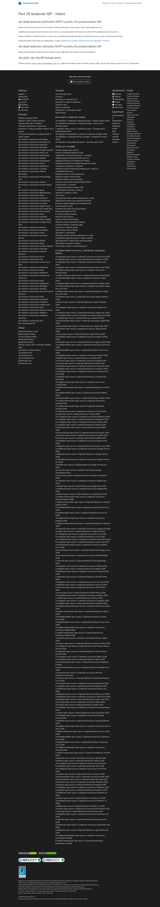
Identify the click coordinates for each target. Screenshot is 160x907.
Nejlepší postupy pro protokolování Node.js (72, 161)
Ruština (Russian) (133, 148)
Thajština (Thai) (132, 157)
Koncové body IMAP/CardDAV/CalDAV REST (73, 182)
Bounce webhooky (62, 107)
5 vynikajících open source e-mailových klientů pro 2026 (82, 313)
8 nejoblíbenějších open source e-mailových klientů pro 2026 (81, 351)
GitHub (116, 97)
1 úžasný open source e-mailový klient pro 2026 (80, 334)
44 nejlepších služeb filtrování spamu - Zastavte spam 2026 (79, 142)
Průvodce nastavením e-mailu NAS (32, 126)
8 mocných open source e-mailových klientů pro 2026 (80, 363)
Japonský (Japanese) (134, 134)
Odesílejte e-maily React (65, 233)
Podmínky (116, 126)
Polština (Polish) (132, 141)
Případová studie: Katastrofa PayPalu (70, 222)
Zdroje (21, 327)
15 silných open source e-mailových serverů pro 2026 (82, 809)
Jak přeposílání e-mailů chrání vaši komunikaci (73, 241)
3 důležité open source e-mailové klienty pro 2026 (81, 466)
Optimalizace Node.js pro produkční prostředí (73, 201)
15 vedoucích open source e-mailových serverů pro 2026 (82, 529)
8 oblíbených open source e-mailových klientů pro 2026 (82, 694)
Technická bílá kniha (63, 94)
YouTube (117, 105)
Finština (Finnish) (133, 108)
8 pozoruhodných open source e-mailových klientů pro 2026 (82, 433)
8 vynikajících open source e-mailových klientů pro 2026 (81, 419)
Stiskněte (116, 139)
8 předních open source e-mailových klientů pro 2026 (82, 643)
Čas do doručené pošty (27, 337)
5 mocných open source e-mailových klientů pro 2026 (79, 705)
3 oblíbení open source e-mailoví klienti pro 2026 (80, 798)
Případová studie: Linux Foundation (69, 179)
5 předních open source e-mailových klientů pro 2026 (80, 303)
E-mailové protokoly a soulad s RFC (69, 187)
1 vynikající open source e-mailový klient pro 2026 (79, 318)
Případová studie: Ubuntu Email (67, 177)
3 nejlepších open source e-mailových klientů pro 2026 (81, 790)
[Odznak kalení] (22, 872)
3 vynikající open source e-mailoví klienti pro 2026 (80, 774)
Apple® (21, 94)
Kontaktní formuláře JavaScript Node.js (70, 209)
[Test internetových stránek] (29, 860)
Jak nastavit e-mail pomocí (33, 139)
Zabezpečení (117, 121)
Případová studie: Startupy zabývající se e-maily (74, 235)
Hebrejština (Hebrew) (131, 118)
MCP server (60, 195)
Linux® (22, 102)
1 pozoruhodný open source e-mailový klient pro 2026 (81, 326)
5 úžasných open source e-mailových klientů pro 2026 (80, 562)
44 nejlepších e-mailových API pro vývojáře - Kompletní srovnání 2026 (81, 138)
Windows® (23, 97)
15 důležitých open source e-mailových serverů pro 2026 (81, 355)
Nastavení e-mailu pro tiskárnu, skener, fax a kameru (36, 130)
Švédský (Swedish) (133, 155)
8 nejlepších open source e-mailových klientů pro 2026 (81, 259)
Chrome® (23, 107)
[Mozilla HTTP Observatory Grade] (47, 853)
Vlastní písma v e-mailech (65, 185)
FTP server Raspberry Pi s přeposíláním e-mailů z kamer (35, 135)
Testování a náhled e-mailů (66, 193)
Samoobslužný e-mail (64, 206)
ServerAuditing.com (26, 358)
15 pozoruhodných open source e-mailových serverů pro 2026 (82, 322)
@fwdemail (118, 99)
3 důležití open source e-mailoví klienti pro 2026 (78, 358)
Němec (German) (133, 115)
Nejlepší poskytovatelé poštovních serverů (72, 158)
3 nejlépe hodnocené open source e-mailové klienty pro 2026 (82, 732)
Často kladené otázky (133, 3)
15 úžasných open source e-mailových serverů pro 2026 (80, 330)
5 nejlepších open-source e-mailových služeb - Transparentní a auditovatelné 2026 (80, 130)
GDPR (114, 129)
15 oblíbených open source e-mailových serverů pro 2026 (82, 450)
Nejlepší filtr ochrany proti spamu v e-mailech (73, 155)
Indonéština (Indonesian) (131, 128)
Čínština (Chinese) (133, 96)
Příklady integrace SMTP (28, 118)
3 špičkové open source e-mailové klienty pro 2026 (81, 494)
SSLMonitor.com (24, 363)
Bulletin (116, 94)
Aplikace (22, 90)
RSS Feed (117, 107)
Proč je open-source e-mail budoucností (71, 246)
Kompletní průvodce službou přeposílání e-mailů (74, 198)
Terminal (23, 110)
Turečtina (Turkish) (133, 159)
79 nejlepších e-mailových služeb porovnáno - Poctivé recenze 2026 (82, 121)
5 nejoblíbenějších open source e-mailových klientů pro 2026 (82, 283)
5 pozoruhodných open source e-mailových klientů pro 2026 (81, 779)
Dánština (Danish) (133, 101)
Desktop (23, 105)
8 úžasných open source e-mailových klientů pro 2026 (80, 438)
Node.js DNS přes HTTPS (65, 211)
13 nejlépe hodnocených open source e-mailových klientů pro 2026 (79, 407)
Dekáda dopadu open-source (66, 150)
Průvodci (22, 114)
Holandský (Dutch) (133, 103)
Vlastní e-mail (61, 105)
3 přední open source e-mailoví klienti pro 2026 (77, 414)
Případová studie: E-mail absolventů (69, 174)
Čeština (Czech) (132, 99)
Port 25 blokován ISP (26, 323)
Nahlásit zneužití (115, 135)
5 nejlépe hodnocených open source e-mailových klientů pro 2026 (81, 292)
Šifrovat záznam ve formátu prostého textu (34, 346)
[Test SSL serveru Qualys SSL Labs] (27, 853)
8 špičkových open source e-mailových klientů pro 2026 (81, 831)
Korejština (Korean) (133, 136)
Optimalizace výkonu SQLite (66, 230)
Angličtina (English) (133, 106)
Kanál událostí (118, 115)
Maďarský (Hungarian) (131, 123)
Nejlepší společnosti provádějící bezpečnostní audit (75, 163)
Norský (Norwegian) (134, 138)
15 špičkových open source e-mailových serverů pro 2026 (81, 490)
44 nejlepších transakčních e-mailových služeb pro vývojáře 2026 (81, 134)
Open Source (60, 113)
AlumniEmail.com (25, 353)
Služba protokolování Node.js (67, 219)
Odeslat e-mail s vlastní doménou (31, 121)
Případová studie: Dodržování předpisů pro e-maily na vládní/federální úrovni (76, 170)
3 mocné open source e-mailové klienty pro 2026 (81, 476)
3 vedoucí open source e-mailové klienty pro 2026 (80, 531)
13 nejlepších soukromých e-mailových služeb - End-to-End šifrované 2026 (79, 124)
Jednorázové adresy (26, 339)
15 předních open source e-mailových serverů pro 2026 (81, 298)
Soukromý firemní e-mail (28, 331)
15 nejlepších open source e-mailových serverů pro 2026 (82, 257)
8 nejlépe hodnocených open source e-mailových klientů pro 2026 (82, 388)
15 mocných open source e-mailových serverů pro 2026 (80, 361)
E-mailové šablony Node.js (66, 214)
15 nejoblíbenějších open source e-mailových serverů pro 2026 (80, 279)
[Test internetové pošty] (53, 860)
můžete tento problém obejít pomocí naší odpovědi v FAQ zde (85, 41)
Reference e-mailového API (66, 99)
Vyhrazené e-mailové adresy (29, 350)
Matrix (116, 102)
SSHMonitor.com (25, 361)
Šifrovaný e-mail (108, 3)
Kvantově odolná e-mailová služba (69, 225)
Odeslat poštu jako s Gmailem (30, 123)
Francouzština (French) (131, 111)
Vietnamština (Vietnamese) (131, 167)
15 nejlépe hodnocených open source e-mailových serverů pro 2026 (80, 271)
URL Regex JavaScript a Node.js (68, 243)
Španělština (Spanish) (131, 151)
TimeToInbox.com (25, 355)
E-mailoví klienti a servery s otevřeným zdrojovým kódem (80, 252)
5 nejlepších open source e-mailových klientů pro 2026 (82, 342)
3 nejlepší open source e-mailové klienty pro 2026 (80, 486)
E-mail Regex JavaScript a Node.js (68, 190)
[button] (17, 13)
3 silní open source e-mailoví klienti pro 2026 (79, 811)
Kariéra (115, 142)
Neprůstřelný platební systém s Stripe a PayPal (74, 238)
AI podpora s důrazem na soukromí (69, 166)
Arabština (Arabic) (133, 94)
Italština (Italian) (132, 131)
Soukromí (120, 3)
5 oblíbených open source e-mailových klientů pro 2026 (81, 455)
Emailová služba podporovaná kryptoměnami (73, 203)
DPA (114, 131)
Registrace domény (26, 342)
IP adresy (59, 97)
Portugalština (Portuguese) (131, 144)
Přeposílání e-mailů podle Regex (68, 110)
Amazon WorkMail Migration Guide (69, 153)
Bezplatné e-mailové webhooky (68, 102)
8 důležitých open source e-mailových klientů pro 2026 (81, 585)
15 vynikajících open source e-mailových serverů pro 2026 (80, 308)
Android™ (23, 99)
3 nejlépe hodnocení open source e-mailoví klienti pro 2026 (82, 275)
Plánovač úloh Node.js (64, 217)
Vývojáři (59, 90)
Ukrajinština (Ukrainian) (131, 163)
